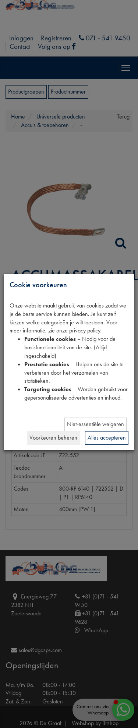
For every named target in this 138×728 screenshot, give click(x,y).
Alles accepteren (107, 437)
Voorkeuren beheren (53, 437)
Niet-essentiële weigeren (95, 424)
